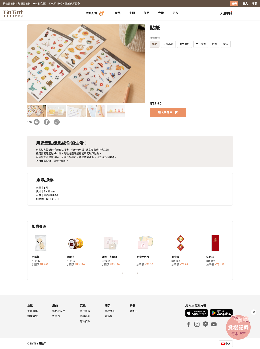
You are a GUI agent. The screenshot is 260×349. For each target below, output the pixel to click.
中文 (227, 343)
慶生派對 (184, 44)
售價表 (56, 316)
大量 (161, 13)
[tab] (117, 13)
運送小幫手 (58, 310)
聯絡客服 (85, 316)
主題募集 (32, 310)
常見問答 (85, 310)
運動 (154, 44)
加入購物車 (168, 112)
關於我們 (110, 310)
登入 (245, 3)
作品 (146, 13)
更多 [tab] (175, 13)
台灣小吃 (168, 44)
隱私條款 (85, 321)
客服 (254, 3)
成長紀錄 (95, 13)
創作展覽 (32, 316)
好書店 (134, 310)
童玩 (225, 44)
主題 (132, 13)
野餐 (214, 44)
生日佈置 (201, 44)
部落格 (109, 316)
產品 (117, 13)
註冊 (234, 3)
